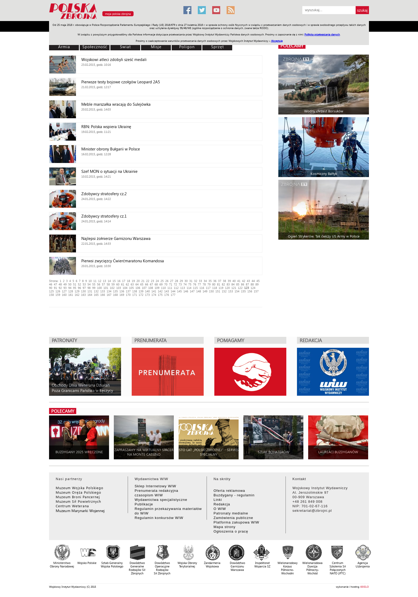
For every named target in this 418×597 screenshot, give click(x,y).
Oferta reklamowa (229, 491)
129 (77, 291)
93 (65, 287)
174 (153, 294)
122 (240, 287)
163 (83, 294)
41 (238, 281)
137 (128, 291)
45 (258, 281)
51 (74, 284)
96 (79, 287)
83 (228, 284)
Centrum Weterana (72, 506)
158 (51, 294)
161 (70, 294)
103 (118, 287)
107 (144, 287)
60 (117, 284)
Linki (218, 500)
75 (189, 284)
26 (166, 281)
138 (134, 291)
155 (243, 291)
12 (99, 281)
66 (146, 284)
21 (142, 281)
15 (114, 281)
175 (160, 294)
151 (217, 291)
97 (84, 287)
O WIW (220, 509)
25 (162, 281)
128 (70, 291)
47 (55, 284)
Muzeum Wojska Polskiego (79, 487)
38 (224, 281)
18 (128, 281)
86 (242, 284)
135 (115, 291)
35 (210, 281)
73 (180, 284)
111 (169, 287)
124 (253, 287)
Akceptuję (277, 40)
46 (50, 284)
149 (205, 291)
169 (121, 294)
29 (181, 281)
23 (152, 281)
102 (112, 287)
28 (176, 281)
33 (200, 281)
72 (175, 284)
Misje (156, 46)
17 (123, 281)
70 (165, 284)
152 (224, 291)
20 (138, 281)
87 (247, 284)
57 (103, 284)
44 (253, 281)
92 (60, 287)
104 (125, 287)
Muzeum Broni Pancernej (78, 496)
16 (118, 281)
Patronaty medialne (231, 513)
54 (89, 284)
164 (89, 294)
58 (108, 284)
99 (93, 287)
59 (113, 284)
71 (170, 284)
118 (214, 287)
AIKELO (364, 586)
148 (198, 291)
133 (102, 291)
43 (248, 281)
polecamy (291, 46)
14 (109, 281)
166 (102, 294)
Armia (64, 46)
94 (69, 287)
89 (257, 284)
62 (127, 284)
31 (190, 281)
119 (221, 287)
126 (57, 291)
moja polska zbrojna (118, 13)
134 (109, 291)
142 (160, 291)
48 (60, 284)
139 (141, 291)
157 (256, 291)
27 (171, 281)
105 (131, 287)
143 (166, 291)
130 (83, 291)
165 (96, 294)
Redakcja (222, 504)
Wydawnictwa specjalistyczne (161, 500)
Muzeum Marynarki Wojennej (80, 510)
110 (163, 287)
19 (133, 281)
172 (141, 294)
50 (69, 284)
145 (179, 291)
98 (89, 287)
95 (74, 287)
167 (109, 294)
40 (234, 281)
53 (84, 284)
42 (243, 281)
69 (161, 284)
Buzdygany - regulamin (234, 495)
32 (195, 281)
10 (90, 281)
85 (237, 284)
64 (137, 284)
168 (115, 294)
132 (96, 291)
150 (211, 291)
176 (166, 294)
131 (89, 291)
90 (50, 287)
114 (189, 287)
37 (219, 281)
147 (192, 291)
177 (173, 294)
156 (249, 291)
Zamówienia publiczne (233, 518)
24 (157, 281)
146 (185, 291)
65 (141, 284)
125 (51, 291)
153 (230, 291)
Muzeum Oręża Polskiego (78, 492)
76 (194, 284)
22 (147, 281)
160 (64, 294)
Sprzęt (217, 46)
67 (151, 284)
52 (79, 284)
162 (77, 294)
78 (204, 284)
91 (55, 287)
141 (153, 291)
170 (128, 294)
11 (95, 281)
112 (176, 287)
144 (173, 291)
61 (122, 284)
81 (218, 284)
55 (93, 284)
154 (237, 291)
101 (105, 287)
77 (199, 284)
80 (213, 284)
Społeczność (94, 46)
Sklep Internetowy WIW (155, 486)
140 (147, 291)
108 (150, 287)
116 (201, 287)
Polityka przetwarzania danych (322, 34)
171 (134, 294)
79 (209, 284)
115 (195, 287)
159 (57, 294)
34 (205, 281)
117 (208, 287)
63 (132, 284)
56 (98, 284)
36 (214, 281)
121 (233, 287)
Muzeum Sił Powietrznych (78, 501)
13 (104, 281)
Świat (125, 46)
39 (229, 281)
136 (121, 291)
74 (185, 284)
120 (227, 287)
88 (252, 284)
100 (99, 287)
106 (137, 287)
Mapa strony (225, 527)
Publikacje (144, 504)
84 (233, 284)
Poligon (187, 46)
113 (182, 287)
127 (64, 291)
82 (223, 284)
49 (65, 284)
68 (156, 284)
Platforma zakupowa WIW (236, 522)
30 (186, 281)
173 (147, 294)
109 (157, 287)
